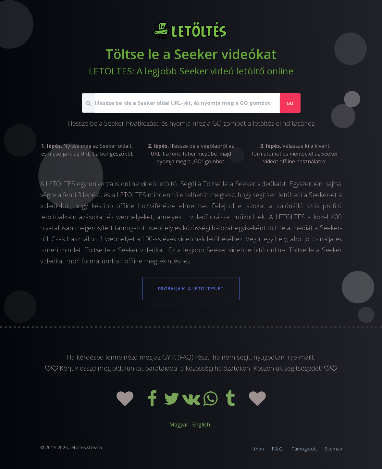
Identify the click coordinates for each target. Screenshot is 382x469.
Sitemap (333, 449)
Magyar (178, 424)
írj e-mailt (300, 357)
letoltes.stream (86, 447)
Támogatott (304, 449)
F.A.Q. (278, 449)
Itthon (257, 449)
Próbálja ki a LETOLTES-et (191, 288)
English (201, 424)
